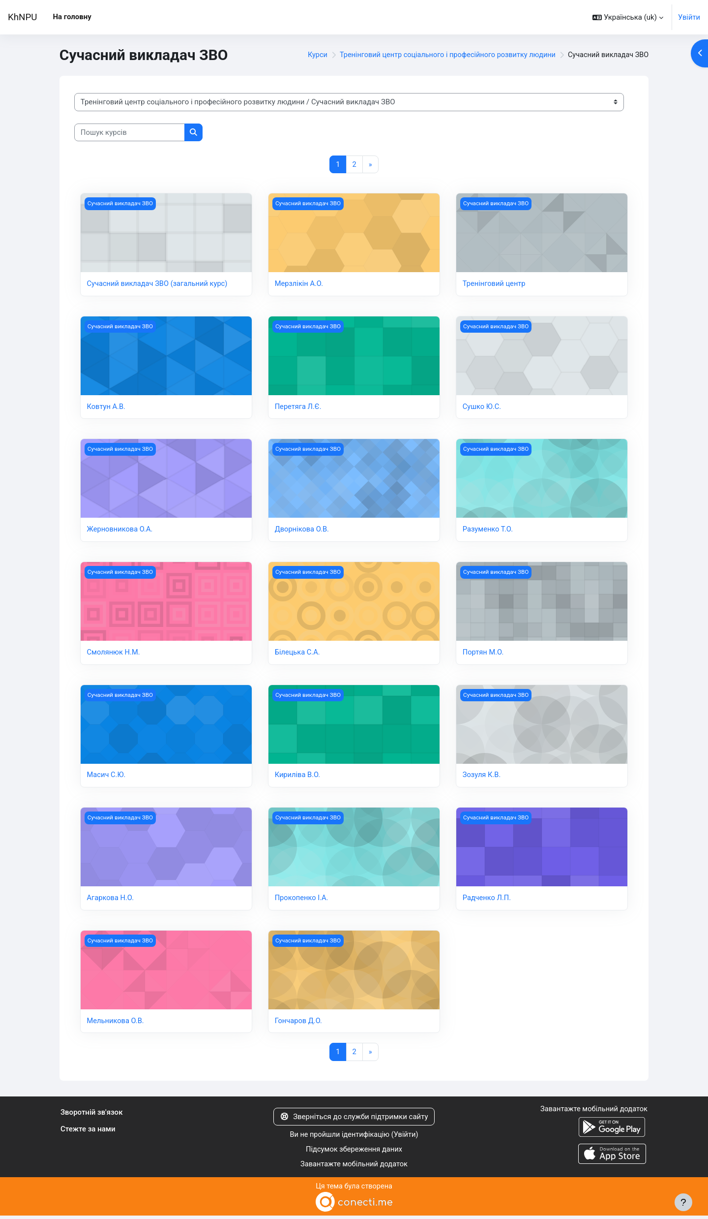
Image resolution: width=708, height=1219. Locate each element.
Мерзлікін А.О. (299, 284)
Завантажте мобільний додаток (354, 1167)
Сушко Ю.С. (482, 407)
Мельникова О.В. (116, 1022)
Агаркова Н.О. (111, 899)
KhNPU (22, 17)
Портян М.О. (484, 653)
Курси (306, 55)
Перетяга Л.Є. (299, 407)
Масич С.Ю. (107, 776)
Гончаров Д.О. (299, 1022)
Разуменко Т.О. (488, 530)
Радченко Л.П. (487, 899)
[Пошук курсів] (129, 133)
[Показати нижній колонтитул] (683, 1202)
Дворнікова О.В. (302, 530)
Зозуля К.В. (482, 776)
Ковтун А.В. (106, 407)
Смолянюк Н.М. (114, 653)
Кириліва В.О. (298, 776)
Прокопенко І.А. (302, 899)
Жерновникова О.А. (120, 530)
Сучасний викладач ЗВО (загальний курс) (159, 284)
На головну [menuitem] (72, 16)
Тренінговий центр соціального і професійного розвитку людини (440, 55)
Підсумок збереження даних (354, 1152)
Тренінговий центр (495, 284)
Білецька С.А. (298, 653)
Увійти (689, 17)
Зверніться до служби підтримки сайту (354, 1118)
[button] (627, 17)
